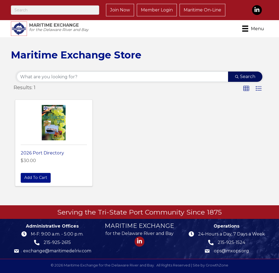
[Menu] (254, 28)
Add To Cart (35, 177)
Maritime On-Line (202, 10)
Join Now (120, 10)
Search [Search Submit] (245, 76)
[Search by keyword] (122, 77)
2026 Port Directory (42, 153)
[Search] (55, 10)
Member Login (157, 10)
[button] (246, 88)
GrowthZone (217, 265)
